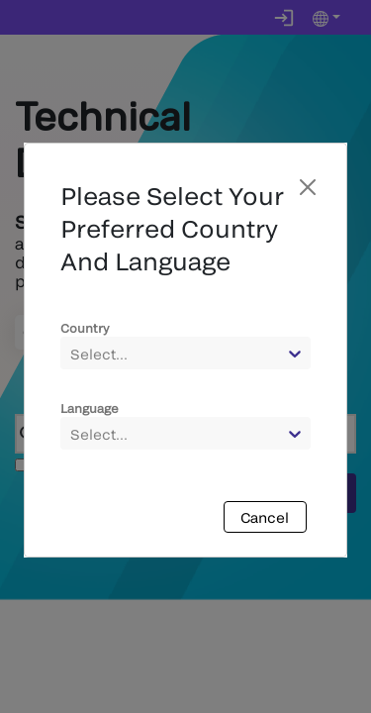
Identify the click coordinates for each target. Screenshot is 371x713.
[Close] (308, 187)
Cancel (264, 517)
